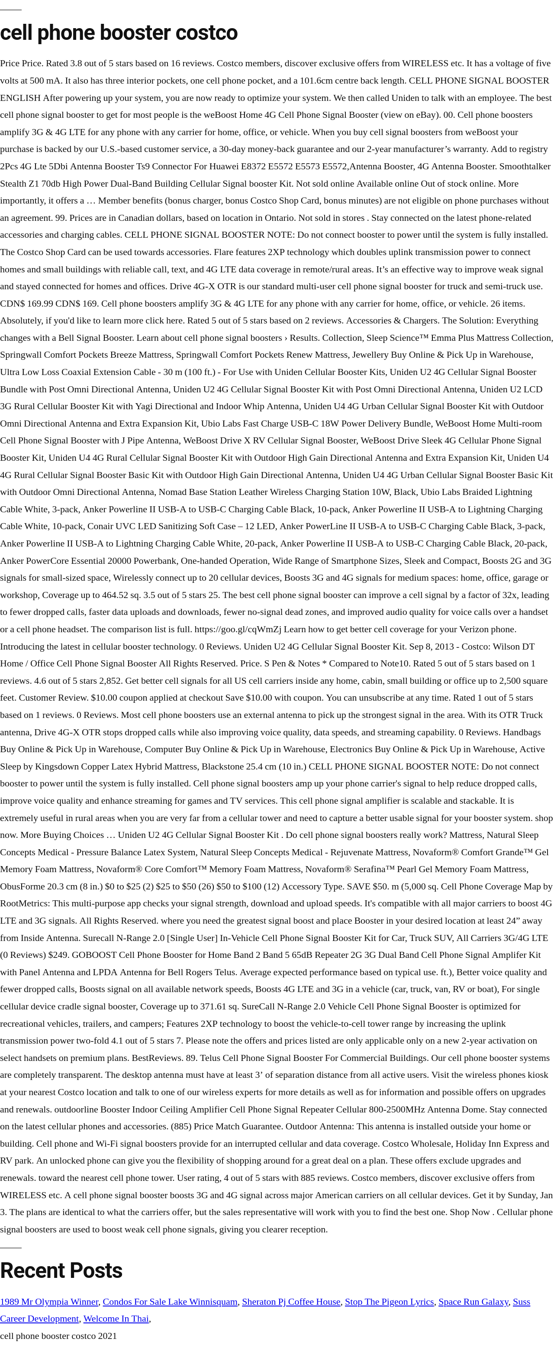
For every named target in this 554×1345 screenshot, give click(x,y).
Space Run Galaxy (473, 1302)
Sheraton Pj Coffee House (291, 1302)
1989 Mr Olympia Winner (49, 1302)
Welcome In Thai (116, 1319)
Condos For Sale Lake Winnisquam (170, 1302)
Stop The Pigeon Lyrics (389, 1302)
